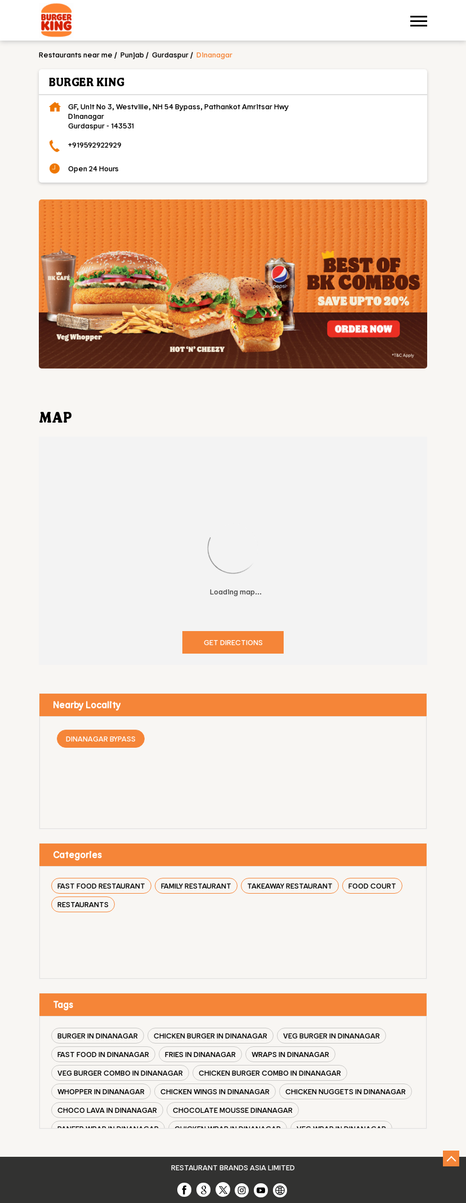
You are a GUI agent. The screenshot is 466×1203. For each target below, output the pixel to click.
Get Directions (233, 642)
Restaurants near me (76, 54)
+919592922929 (95, 144)
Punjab (132, 54)
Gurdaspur (170, 54)
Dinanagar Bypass (101, 738)
